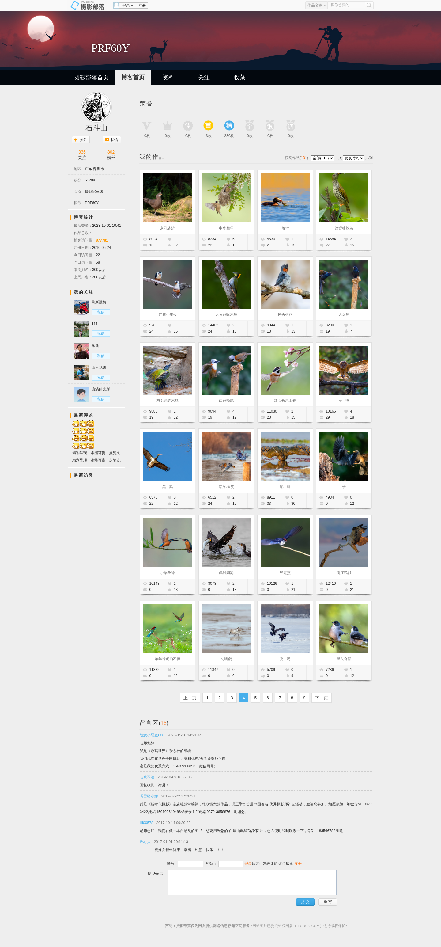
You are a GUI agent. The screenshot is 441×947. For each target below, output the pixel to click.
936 (82, 152)
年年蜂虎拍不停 (167, 659)
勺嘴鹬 (226, 659)
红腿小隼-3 (168, 314)
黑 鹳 (167, 487)
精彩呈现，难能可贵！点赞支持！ (98, 453)
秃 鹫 (285, 659)
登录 (126, 5)
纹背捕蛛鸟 (344, 228)
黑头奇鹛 (344, 659)
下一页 (321, 697)
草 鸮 (344, 400)
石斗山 (96, 128)
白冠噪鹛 (226, 400)
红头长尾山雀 (285, 400)
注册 (142, 5)
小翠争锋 (167, 573)
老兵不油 (147, 777)
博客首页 (133, 77)
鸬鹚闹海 (226, 573)
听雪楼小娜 (149, 796)
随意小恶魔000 (152, 735)
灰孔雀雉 (167, 228)
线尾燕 (285, 573)
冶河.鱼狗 (226, 487)
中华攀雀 (226, 228)
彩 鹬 (285, 487)
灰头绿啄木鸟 (167, 400)
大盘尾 (343, 314)
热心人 (145, 842)
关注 (204, 77)
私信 (114, 140)
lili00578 (146, 823)
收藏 (239, 77)
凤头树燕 (285, 314)
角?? (285, 228)
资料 (168, 77)
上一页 (189, 697)
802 (111, 152)
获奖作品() (297, 158)
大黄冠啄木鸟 (226, 314)
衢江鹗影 (344, 573)
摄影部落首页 (91, 77)
